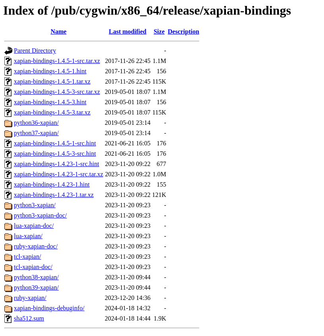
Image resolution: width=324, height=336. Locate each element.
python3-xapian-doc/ (40, 215)
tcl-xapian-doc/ (33, 266)
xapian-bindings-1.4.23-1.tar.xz (54, 194)
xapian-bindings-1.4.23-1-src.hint (56, 163)
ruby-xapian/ (30, 297)
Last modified (128, 31)
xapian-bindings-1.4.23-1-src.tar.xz (58, 174)
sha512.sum (29, 318)
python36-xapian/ (36, 122)
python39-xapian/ (36, 287)
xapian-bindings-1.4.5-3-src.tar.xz (57, 91)
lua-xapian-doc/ (34, 225)
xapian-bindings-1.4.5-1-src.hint (55, 143)
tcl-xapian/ (27, 256)
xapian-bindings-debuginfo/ (49, 308)
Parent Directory (35, 50)
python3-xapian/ (35, 205)
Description (183, 31)
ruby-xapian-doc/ (36, 246)
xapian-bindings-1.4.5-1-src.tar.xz (57, 60)
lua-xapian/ (28, 236)
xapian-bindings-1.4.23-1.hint (52, 184)
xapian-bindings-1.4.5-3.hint (50, 102)
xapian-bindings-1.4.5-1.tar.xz (52, 81)
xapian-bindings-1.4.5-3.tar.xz (52, 112)
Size (159, 31)
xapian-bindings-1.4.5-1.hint (50, 71)
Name (58, 31)
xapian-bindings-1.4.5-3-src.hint (55, 153)
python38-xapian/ (36, 277)
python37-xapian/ (36, 133)
